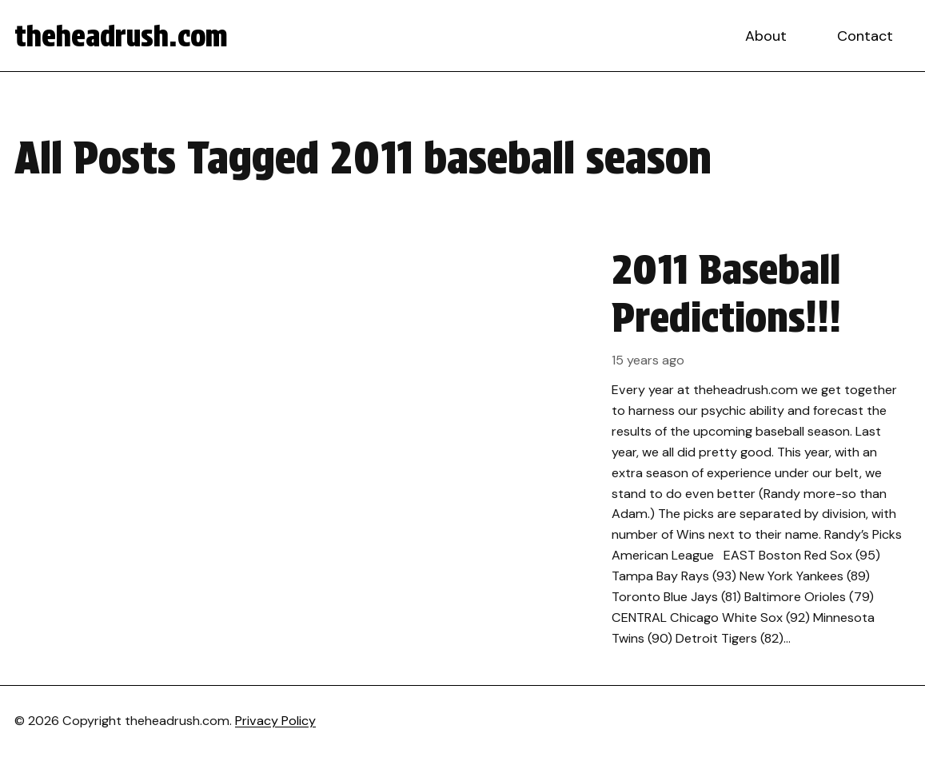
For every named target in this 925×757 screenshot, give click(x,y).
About (766, 36)
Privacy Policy (275, 720)
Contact (865, 36)
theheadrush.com (121, 36)
